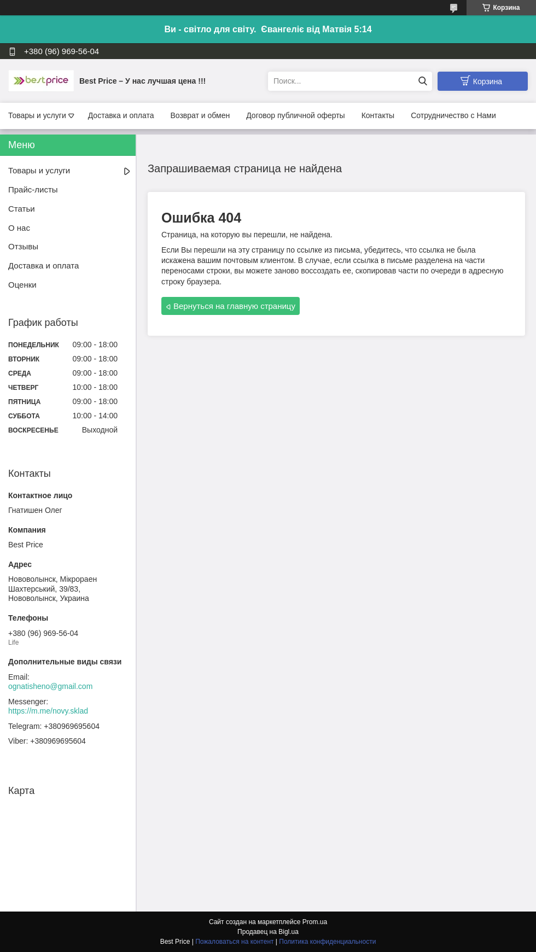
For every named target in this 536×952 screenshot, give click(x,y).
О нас (19, 227)
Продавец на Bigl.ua (268, 932)
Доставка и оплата (121, 115)
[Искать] (422, 81)
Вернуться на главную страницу (234, 306)
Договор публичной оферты (295, 115)
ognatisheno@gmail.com (50, 686)
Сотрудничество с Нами (453, 115)
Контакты (378, 115)
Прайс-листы (33, 189)
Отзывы (23, 246)
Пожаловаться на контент (234, 941)
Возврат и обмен (200, 115)
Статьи (21, 208)
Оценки (22, 284)
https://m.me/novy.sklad (48, 710)
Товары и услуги (37, 115)
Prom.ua (314, 922)
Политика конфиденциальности (327, 941)
